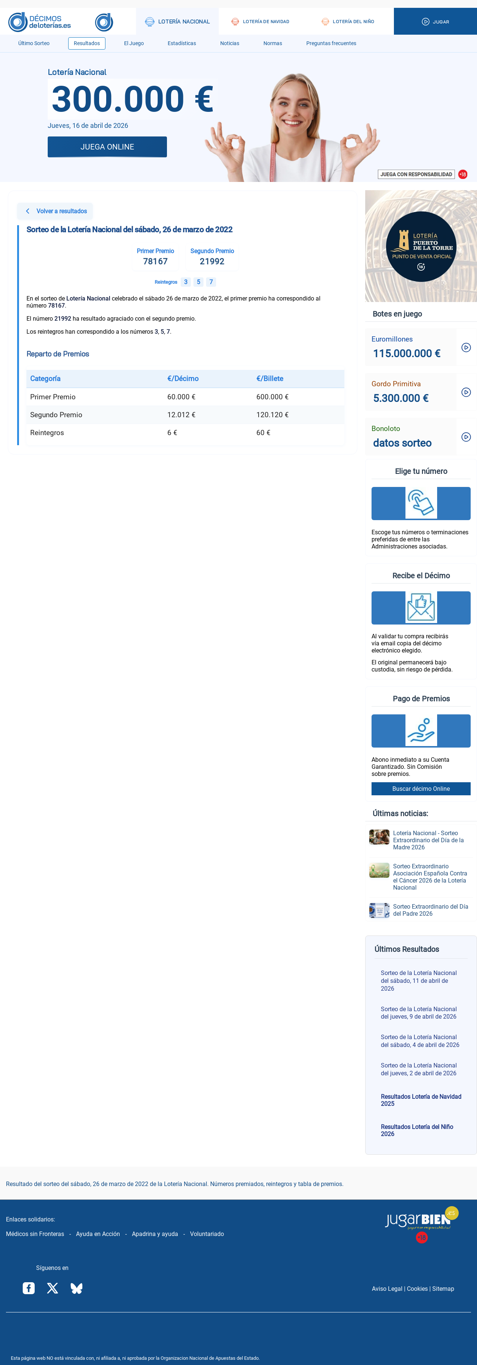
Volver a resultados (55, 212)
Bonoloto (386, 428)
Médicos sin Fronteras (35, 1233)
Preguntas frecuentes (331, 43)
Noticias (229, 43)
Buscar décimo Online (421, 788)
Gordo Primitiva (396, 384)
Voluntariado (207, 1233)
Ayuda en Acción (98, 1233)
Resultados (87, 43)
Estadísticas (182, 43)
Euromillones (392, 339)
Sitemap (443, 1288)
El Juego (134, 43)
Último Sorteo (34, 43)
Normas (272, 43)
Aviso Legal (387, 1288)
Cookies (417, 1288)
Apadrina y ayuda (155, 1233)
